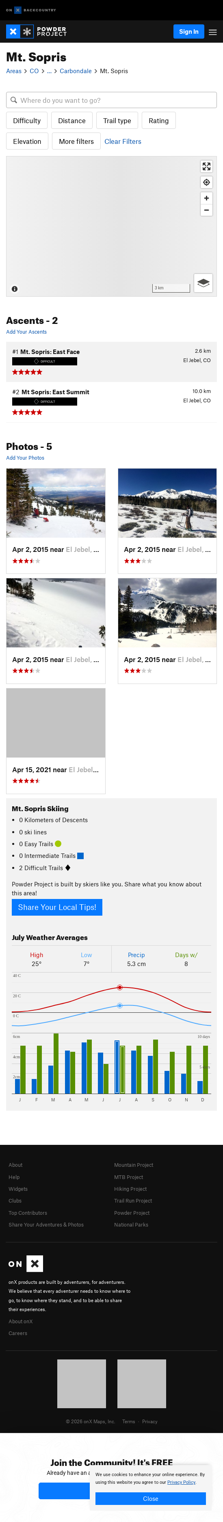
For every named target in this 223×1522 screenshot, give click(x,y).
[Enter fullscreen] (206, 166)
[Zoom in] (206, 198)
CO (34, 70)
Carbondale (76, 70)
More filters (76, 141)
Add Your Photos (25, 457)
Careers (18, 1333)
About (15, 1165)
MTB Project (128, 1177)
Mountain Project (133, 1165)
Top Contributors (28, 1212)
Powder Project (131, 1212)
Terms (128, 1421)
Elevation (27, 141)
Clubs (15, 1200)
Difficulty (27, 120)
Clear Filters (122, 141)
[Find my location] (206, 182)
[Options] (203, 283)
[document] (150, 1488)
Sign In (189, 31)
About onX (21, 1321)
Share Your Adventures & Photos (46, 1224)
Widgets (18, 1188)
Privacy (150, 1421)
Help (14, 1177)
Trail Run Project (133, 1200)
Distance (72, 120)
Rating (159, 120)
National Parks (131, 1224)
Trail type (117, 120)
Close (150, 1498)
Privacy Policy (181, 1482)
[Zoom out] (206, 210)
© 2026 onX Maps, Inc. (90, 1421)
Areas (14, 70)
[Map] (111, 226)
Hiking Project (130, 1188)
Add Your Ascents (26, 331)
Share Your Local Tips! (57, 907)
